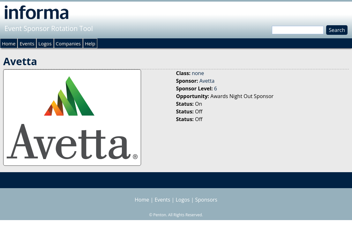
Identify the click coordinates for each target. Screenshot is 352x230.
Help (90, 43)
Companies (68, 43)
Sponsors (206, 199)
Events (26, 43)
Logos (44, 43)
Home (8, 43)
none (198, 73)
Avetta (206, 80)
